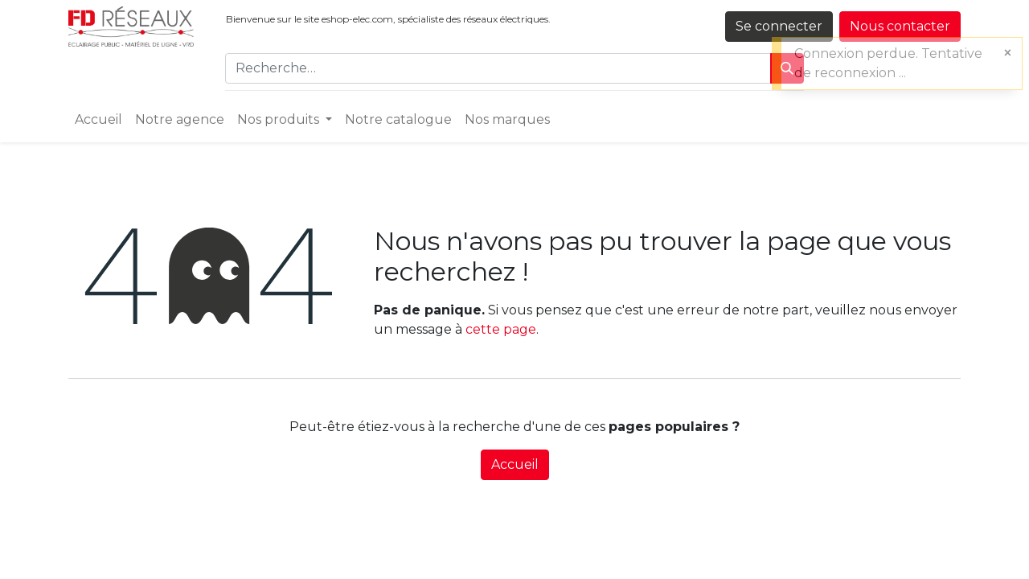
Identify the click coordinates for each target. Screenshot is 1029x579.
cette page (500, 329)
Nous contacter (900, 26)
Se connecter (779, 26)
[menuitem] (98, 120)
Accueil (515, 464)
